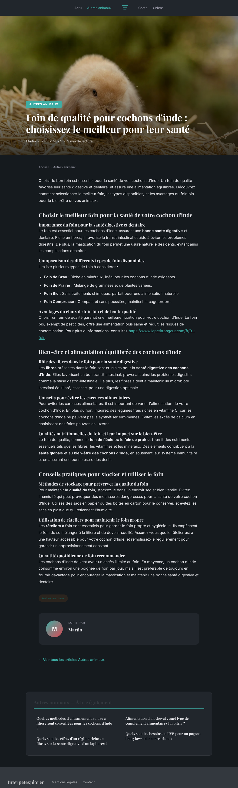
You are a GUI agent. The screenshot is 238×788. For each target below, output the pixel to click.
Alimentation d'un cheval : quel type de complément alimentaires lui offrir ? (157, 721)
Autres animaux (99, 8)
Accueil (44, 167)
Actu (78, 8)
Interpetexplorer (25, 782)
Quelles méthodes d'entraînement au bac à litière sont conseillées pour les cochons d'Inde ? (74, 723)
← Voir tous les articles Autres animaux (72, 659)
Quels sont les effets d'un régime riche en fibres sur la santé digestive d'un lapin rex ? (71, 741)
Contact (89, 782)
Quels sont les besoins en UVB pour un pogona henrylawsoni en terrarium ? (163, 736)
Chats (142, 8)
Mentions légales (64, 782)
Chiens (158, 8)
